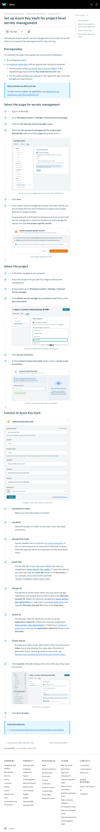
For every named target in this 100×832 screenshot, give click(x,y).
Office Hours (84, 773)
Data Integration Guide (68, 817)
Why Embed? (65, 769)
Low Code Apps (28, 790)
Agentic (25, 776)
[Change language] (9, 828)
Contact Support (85, 769)
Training (45, 780)
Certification (46, 784)
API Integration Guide (68, 807)
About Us (7, 776)
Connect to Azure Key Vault (86, 35)
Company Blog (47, 791)
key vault (21, 60)
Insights (26, 798)
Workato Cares (9, 794)
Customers (8, 783)
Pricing (6, 779)
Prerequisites (83, 20)
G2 (81, 790)
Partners (7, 787)
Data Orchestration (29, 783)
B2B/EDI (26, 794)
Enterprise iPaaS (28, 765)
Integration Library (48, 798)
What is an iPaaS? (67, 765)
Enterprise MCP (28, 805)
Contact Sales (84, 765)
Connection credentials (36, 14)
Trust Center (46, 776)
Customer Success (48, 787)
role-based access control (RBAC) (42, 68)
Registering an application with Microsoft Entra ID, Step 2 (40, 654)
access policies (34, 75)
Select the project (85, 30)
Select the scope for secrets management (86, 25)
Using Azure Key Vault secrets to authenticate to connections (37, 729)
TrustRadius (84, 794)
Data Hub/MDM (28, 801)
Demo (44, 765)
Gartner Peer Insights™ (87, 787)
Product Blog (46, 795)
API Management (29, 779)
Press (6, 798)
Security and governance (14, 14)
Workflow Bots (28, 787)
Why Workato (8, 772)
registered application (18, 64)
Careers (6, 790)
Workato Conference (49, 769)
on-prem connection (54, 543)
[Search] (91, 4)
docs (12, 4)
